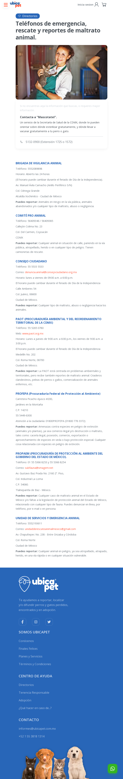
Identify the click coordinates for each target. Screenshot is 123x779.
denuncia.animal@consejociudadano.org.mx (51, 272)
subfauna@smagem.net (39, 467)
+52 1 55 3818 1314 (31, 736)
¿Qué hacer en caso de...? (35, 708)
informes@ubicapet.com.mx (37, 729)
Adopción (25, 700)
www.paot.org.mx (33, 333)
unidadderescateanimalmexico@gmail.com (50, 529)
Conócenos (26, 641)
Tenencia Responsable (34, 693)
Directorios (26, 685)
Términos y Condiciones (35, 664)
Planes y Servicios (30, 656)
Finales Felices (28, 649)
